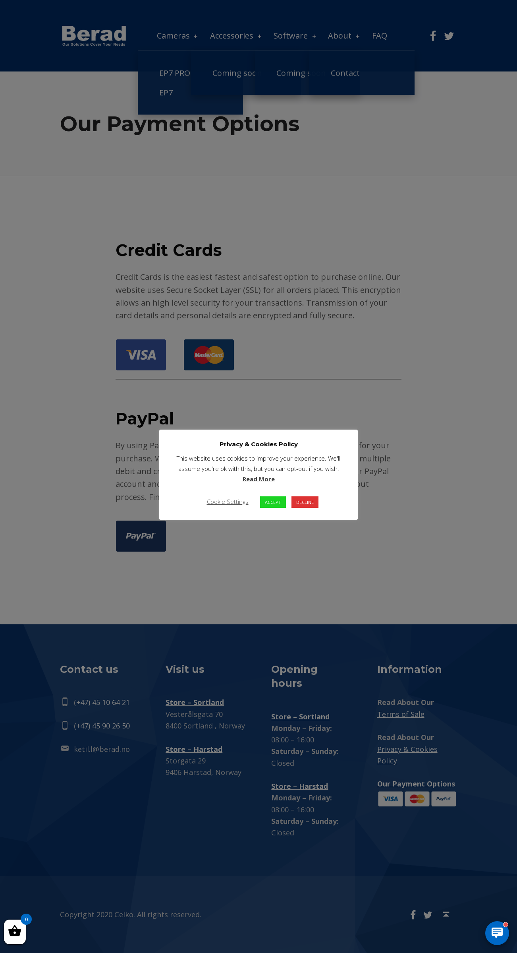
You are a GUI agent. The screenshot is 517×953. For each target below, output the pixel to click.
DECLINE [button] (305, 502)
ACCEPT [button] (273, 502)
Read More (259, 479)
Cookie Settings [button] (228, 502)
